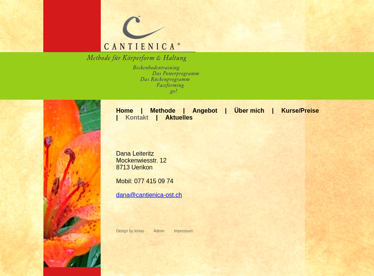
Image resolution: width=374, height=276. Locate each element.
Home (124, 110)
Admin (159, 231)
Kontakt (136, 117)
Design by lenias (130, 231)
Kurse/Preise (300, 110)
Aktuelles (179, 117)
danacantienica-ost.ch (149, 195)
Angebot (204, 110)
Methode (163, 110)
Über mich (249, 110)
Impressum (183, 231)
